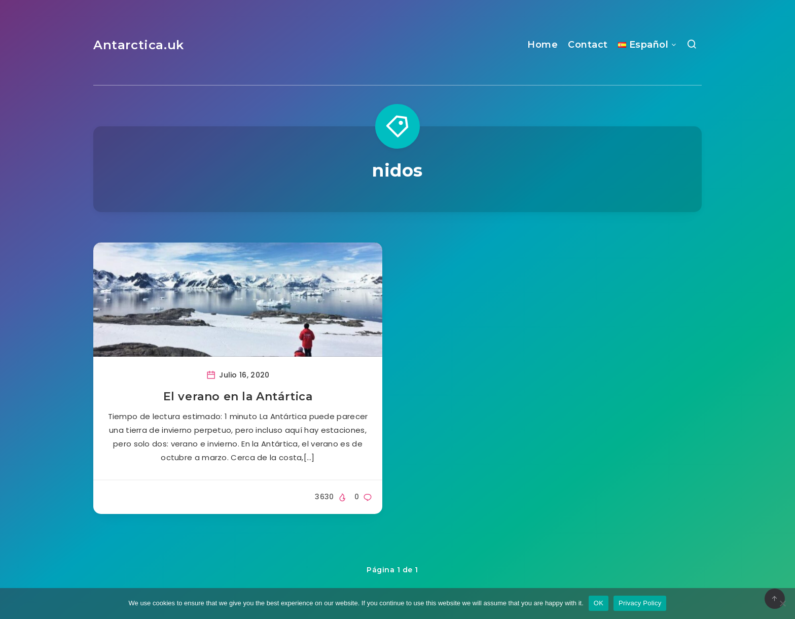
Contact (588, 44)
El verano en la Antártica (238, 396)
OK (598, 603)
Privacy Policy (640, 603)
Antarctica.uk (138, 45)
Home (542, 44)
